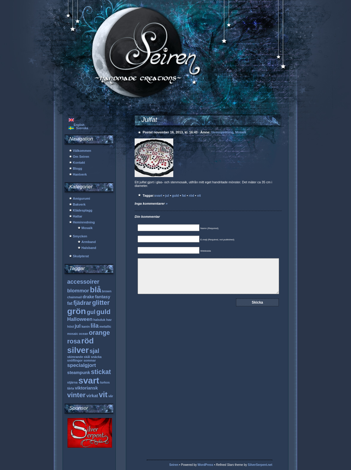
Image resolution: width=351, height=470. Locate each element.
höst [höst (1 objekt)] (70, 326)
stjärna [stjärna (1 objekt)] (72, 382)
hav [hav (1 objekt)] (108, 319)
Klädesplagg (82, 210)
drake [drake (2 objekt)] (88, 296)
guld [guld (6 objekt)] (103, 312)
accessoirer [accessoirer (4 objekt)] (83, 281)
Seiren (174, 464)
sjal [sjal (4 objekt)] (94, 351)
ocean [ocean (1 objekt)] (83, 333)
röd (191, 195)
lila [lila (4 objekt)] (95, 325)
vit (199, 195)
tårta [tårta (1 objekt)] (70, 388)
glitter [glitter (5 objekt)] (101, 302)
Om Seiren (81, 156)
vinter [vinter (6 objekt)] (76, 395)
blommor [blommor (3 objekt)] (78, 291)
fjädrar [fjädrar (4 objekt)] (82, 302)
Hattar (77, 216)
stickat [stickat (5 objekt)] (101, 371)
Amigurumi (81, 198)
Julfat (149, 119)
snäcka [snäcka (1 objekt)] (96, 357)
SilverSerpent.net (260, 464)
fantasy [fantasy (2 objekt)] (102, 296)
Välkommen (82, 150)
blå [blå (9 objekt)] (95, 289)
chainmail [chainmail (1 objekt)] (74, 297)
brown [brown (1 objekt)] (106, 291)
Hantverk (80, 174)
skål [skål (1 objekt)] (87, 357)
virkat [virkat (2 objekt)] (92, 395)
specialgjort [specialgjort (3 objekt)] (81, 365)
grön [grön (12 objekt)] (76, 311)
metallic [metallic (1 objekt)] (105, 326)
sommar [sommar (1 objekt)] (90, 360)
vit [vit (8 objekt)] (103, 394)
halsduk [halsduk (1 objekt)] (99, 319)
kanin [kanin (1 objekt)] (85, 326)
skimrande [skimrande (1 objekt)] (75, 357)
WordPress (205, 464)
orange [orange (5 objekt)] (99, 332)
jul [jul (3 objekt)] (78, 326)
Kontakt (79, 162)
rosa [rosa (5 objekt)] (74, 341)
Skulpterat (81, 256)
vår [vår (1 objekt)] (110, 396)
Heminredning (84, 222)
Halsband (88, 248)
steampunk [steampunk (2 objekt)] (78, 372)
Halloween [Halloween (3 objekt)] (79, 319)
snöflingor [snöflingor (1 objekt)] (75, 360)
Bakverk (79, 204)
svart (158, 195)
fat (184, 195)
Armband (88, 242)
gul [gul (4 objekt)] (91, 312)
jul (167, 195)
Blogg (77, 168)
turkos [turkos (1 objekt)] (105, 382)
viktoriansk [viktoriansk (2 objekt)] (86, 388)
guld (175, 195)
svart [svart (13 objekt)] (88, 380)
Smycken (80, 236)
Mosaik (86, 228)
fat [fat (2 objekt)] (70, 303)
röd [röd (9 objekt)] (87, 340)
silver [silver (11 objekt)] (78, 350)
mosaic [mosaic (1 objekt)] (72, 333)
